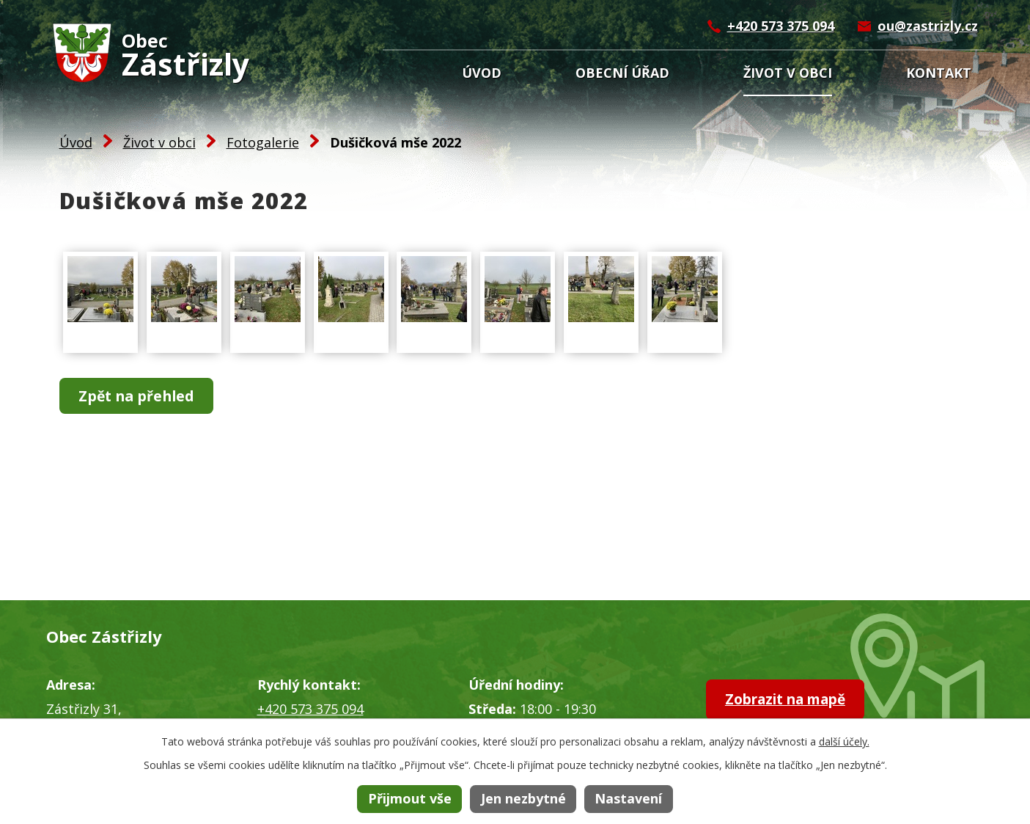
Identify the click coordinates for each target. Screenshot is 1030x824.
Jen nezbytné (523, 798)
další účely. (844, 741)
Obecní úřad (622, 72)
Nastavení (628, 798)
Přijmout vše (410, 798)
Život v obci (787, 72)
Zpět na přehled (141, 396)
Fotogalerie (263, 142)
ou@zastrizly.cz (928, 25)
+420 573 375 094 (780, 25)
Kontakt (938, 72)
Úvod (481, 72)
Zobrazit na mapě (795, 700)
